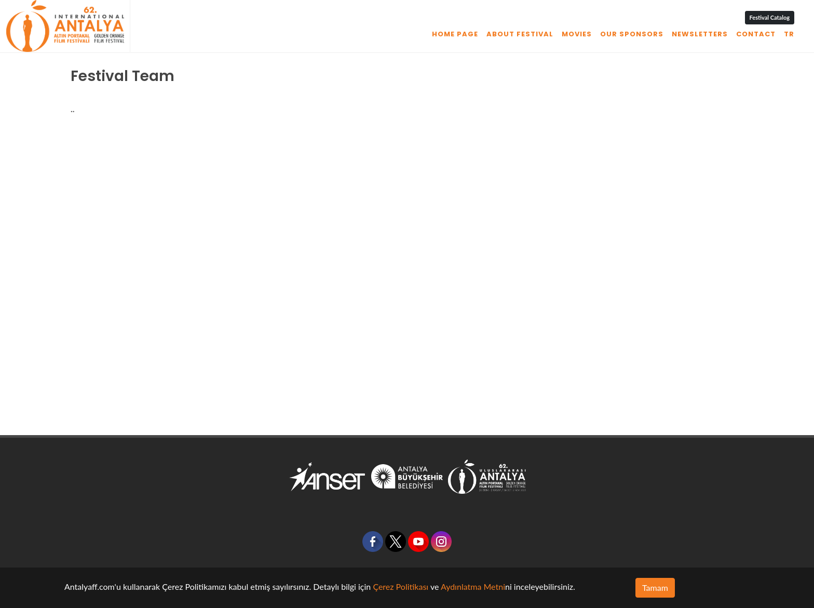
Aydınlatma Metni (473, 586)
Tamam (655, 587)
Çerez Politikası (400, 586)
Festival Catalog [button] (770, 17)
